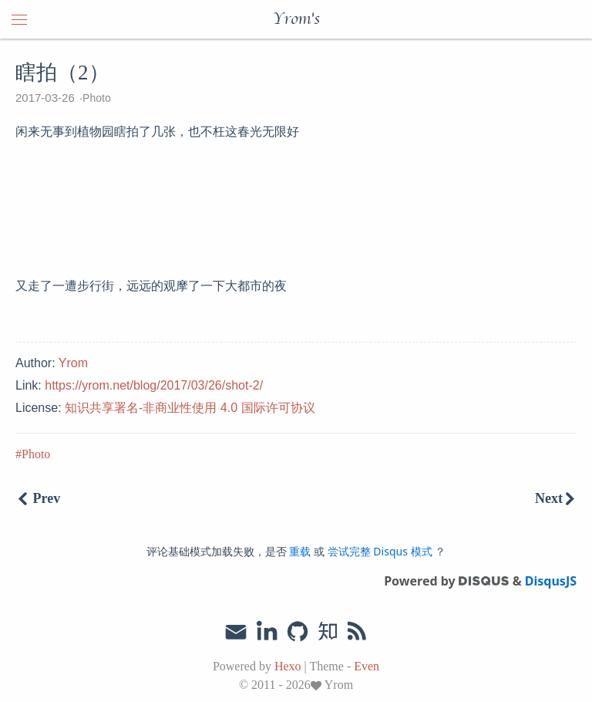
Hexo (287, 666)
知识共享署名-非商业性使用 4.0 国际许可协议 (189, 407)
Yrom (73, 363)
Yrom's (296, 19)
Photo (96, 98)
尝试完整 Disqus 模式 (380, 551)
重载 (300, 551)
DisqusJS (551, 580)
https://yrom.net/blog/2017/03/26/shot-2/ (154, 385)
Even (366, 666)
